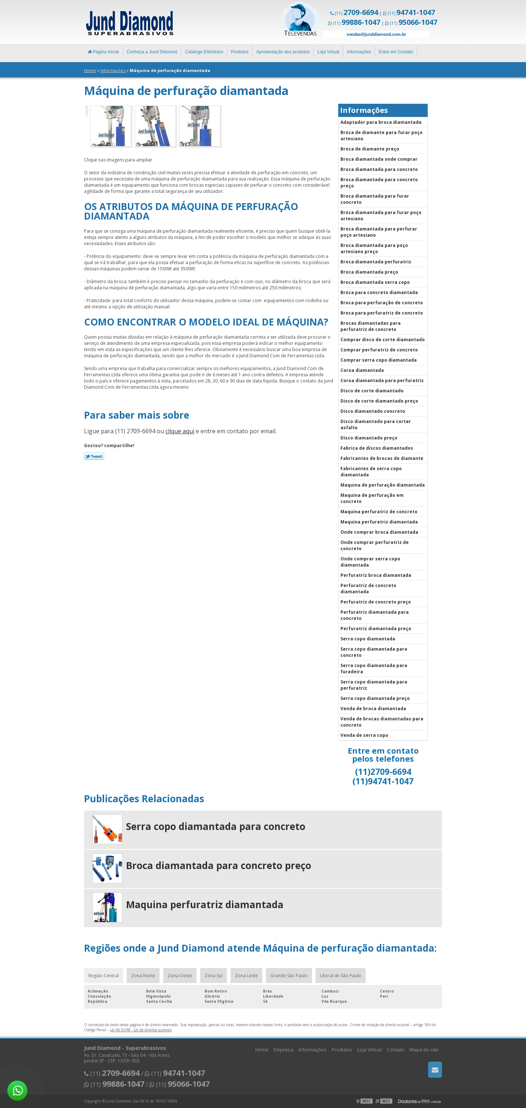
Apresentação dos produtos (283, 51)
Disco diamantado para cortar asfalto (375, 424)
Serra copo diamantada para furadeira (373, 668)
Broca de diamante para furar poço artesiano (381, 135)
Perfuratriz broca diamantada (375, 575)
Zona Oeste (180, 975)
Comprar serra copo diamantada (378, 360)
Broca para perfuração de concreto (381, 303)
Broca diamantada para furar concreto (374, 199)
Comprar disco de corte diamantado (382, 339)
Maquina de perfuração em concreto (372, 498)
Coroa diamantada (362, 370)
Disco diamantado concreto (372, 411)
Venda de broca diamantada (373, 708)
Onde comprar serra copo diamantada (370, 562)
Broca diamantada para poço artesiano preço (374, 248)
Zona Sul (213, 975)
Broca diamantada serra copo (375, 282)
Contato (395, 1049)
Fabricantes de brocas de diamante (381, 458)
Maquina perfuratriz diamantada (379, 522)
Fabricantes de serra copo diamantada (371, 471)
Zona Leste (246, 975)
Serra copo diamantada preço (375, 698)
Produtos (239, 51)
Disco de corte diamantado (372, 391)
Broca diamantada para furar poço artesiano (381, 215)
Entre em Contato (396, 51)
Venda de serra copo (364, 735)
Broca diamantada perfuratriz (375, 262)
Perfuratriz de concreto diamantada (368, 588)
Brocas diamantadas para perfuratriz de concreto (370, 326)
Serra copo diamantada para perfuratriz (373, 685)
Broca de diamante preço (369, 149)
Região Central (103, 975)
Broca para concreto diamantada (379, 292)
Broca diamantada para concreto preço (379, 182)
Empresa (283, 1049)
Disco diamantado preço (368, 438)
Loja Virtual (328, 51)
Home (261, 1049)
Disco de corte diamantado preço (379, 401)
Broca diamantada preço (369, 272)
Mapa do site (423, 1049)
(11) (356, 13)
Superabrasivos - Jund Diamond (129, 22)
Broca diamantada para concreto (379, 169)
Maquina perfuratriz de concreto (379, 512)
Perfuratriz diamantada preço (375, 628)
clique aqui (179, 431)
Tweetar (94, 456)
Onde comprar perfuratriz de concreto (374, 545)
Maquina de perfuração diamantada (382, 485)
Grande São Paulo (289, 975)
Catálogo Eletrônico (204, 51)
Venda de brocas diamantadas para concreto (381, 722)
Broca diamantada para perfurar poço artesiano (378, 232)
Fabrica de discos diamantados (376, 448)
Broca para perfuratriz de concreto (381, 313)
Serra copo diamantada (367, 639)
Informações (359, 51)
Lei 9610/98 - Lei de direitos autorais (141, 1029)
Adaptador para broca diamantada (381, 122)
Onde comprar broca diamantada (379, 532)
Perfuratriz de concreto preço (375, 602)
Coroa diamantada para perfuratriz (382, 380)
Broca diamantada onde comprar (379, 159)
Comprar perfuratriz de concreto (379, 350)
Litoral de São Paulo (340, 975)
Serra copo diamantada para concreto (373, 652)
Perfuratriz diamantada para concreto (374, 615)
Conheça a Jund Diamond (152, 51)
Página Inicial (103, 51)
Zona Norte (143, 975)
